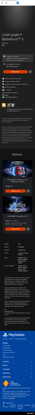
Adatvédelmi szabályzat (13, 406)
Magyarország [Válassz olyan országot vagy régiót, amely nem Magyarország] (9, 403)
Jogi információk (6, 406)
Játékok (11, 339)
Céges (4, 355)
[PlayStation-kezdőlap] (17, 2)
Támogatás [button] (17, 369)
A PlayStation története (8, 357)
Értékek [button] (17, 365)
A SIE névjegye (6, 345)
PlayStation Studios (8, 350)
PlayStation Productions (9, 352)
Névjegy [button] (17, 343)
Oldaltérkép (27, 405)
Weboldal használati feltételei (20, 406)
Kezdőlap (5, 339)
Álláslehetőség (6, 348)
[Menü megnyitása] (2, 3)
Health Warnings (8, 311)
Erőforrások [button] (17, 373)
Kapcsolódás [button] (17, 377)
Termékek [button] (17, 361)
